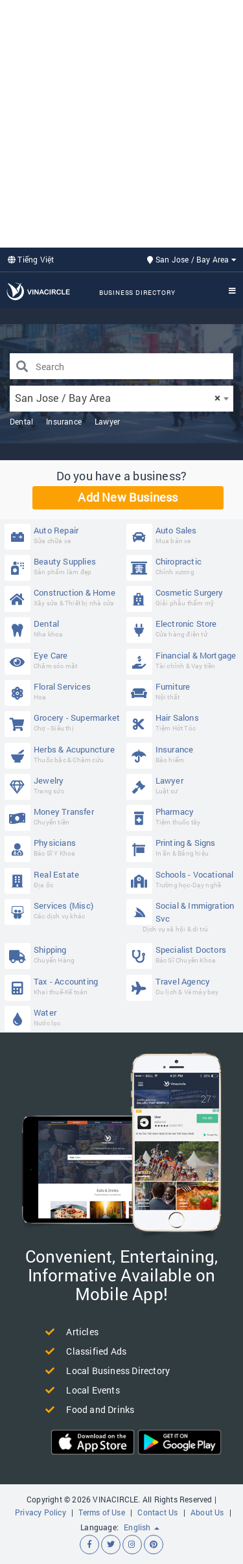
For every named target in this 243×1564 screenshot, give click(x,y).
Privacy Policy (40, 1512)
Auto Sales (184, 535)
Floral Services (63, 691)
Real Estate (63, 879)
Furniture (184, 691)
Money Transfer (63, 816)
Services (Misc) (63, 910)
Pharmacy (184, 816)
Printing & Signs (184, 847)
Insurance (64, 421)
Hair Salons (184, 722)
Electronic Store (184, 628)
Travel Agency (184, 986)
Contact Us (157, 1512)
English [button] (141, 1527)
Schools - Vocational (184, 879)
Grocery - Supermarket (63, 722)
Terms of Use (101, 1512)
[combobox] (121, 399)
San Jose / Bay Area (192, 259)
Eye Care (63, 660)
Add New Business (128, 497)
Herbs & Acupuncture (63, 754)
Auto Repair (63, 535)
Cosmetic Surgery (184, 597)
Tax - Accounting (63, 986)
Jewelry (63, 785)
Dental (21, 421)
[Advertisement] (121, 122)
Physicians (63, 847)
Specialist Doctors (184, 954)
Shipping (63, 954)
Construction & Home (63, 597)
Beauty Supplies (63, 566)
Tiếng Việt (31, 259)
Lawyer (107, 421)
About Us (207, 1512)
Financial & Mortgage (184, 660)
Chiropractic (184, 566)
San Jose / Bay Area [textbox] (117, 398)
